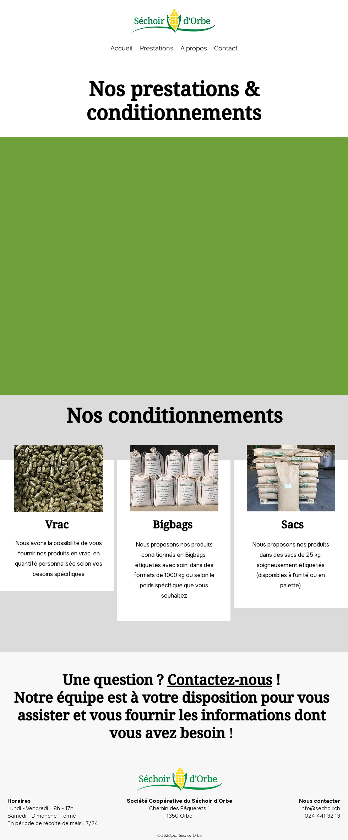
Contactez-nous (219, 679)
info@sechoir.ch (320, 808)
